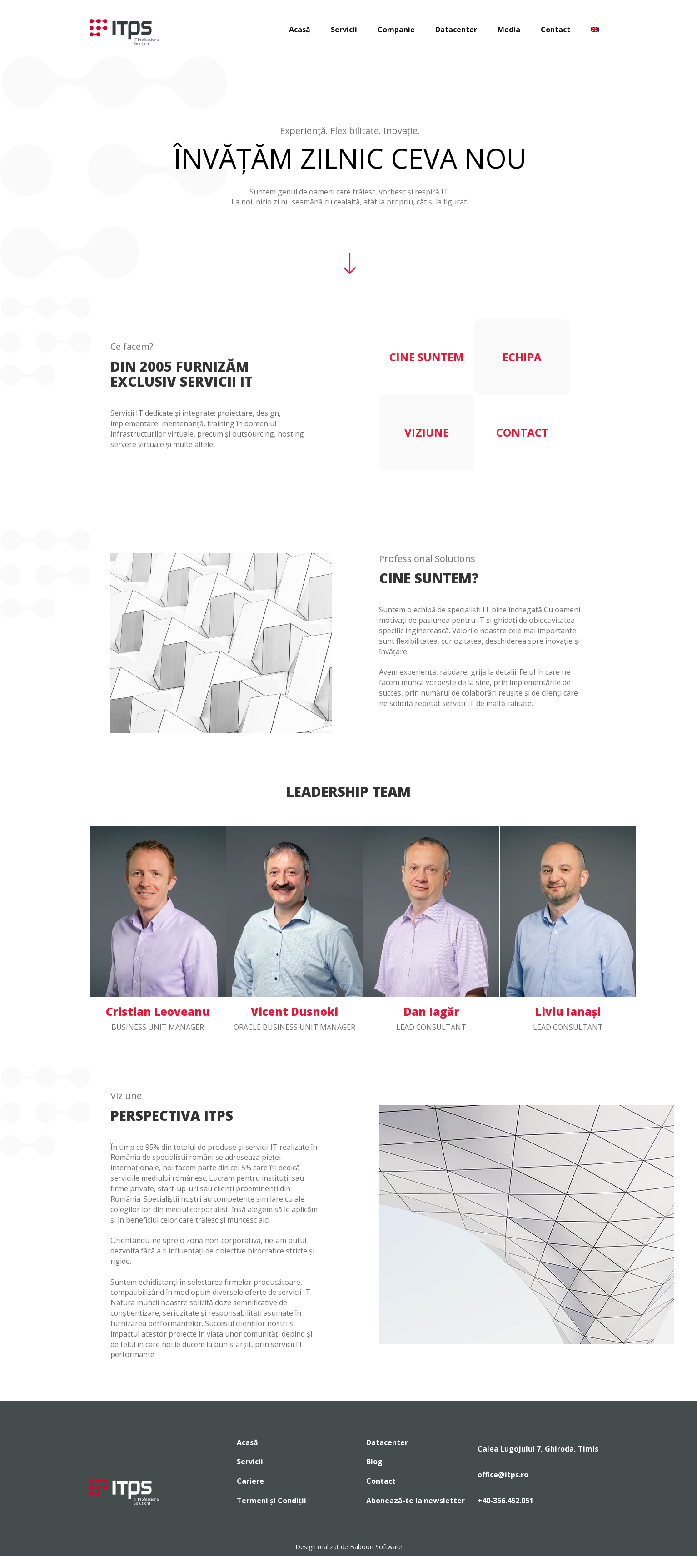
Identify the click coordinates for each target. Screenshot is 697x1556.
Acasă (299, 30)
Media (509, 30)
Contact (555, 30)
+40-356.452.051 (505, 1501)
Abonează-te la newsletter (415, 1501)
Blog (374, 1462)
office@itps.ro (503, 1475)
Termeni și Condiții (271, 1501)
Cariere (250, 1481)
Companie (396, 30)
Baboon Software (376, 1546)
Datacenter (456, 30)
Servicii (344, 30)
